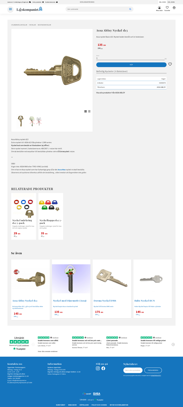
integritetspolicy (156, 375)
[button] (167, 9)
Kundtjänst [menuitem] (60, 405)
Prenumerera (153, 370)
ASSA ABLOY (161, 87)
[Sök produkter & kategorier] (99, 9)
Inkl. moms (162, 2)
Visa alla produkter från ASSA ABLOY (110, 92)
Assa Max (62, 169)
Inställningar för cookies (87, 2)
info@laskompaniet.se (19, 380)
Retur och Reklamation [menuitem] (119, 405)
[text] (134, 45)
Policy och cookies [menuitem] (99, 405)
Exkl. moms (171, 2)
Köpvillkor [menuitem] (84, 405)
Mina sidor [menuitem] (159, 10)
